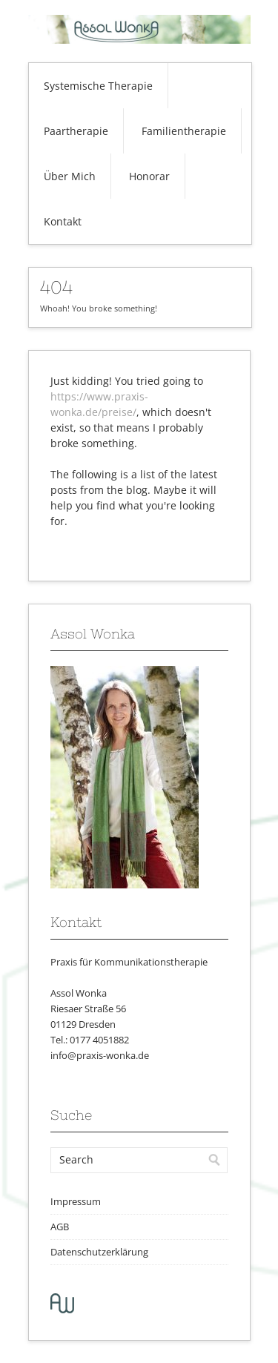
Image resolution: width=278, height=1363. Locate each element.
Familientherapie (184, 131)
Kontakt (63, 221)
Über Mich (70, 176)
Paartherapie (76, 131)
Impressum (75, 1201)
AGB (59, 1226)
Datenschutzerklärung (99, 1251)
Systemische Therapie (98, 86)
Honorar (149, 176)
